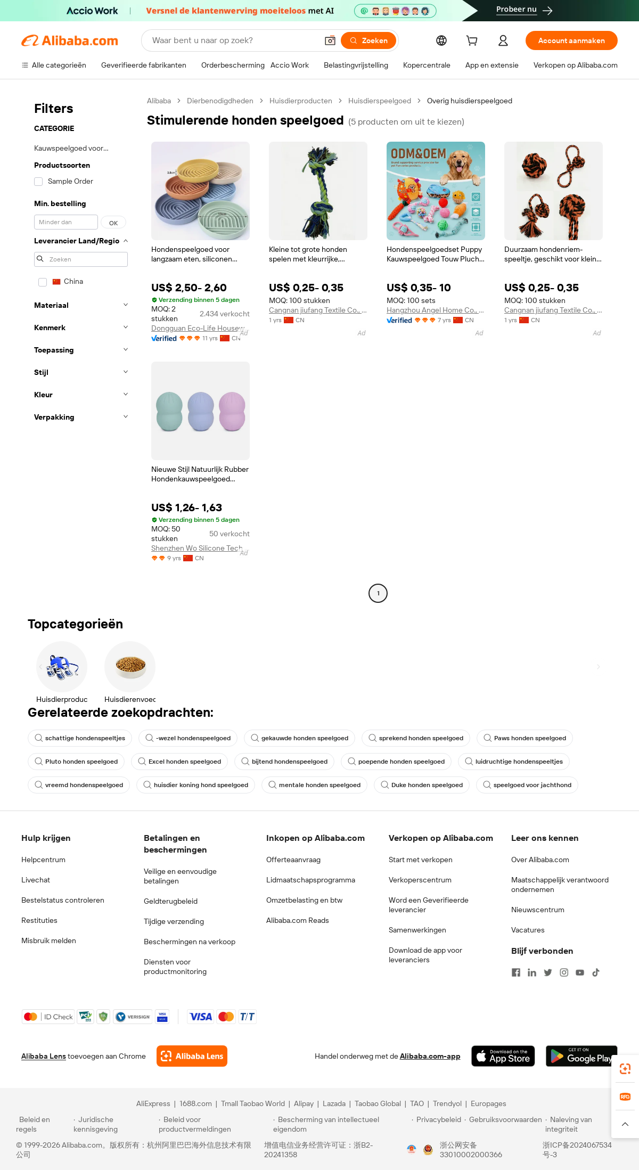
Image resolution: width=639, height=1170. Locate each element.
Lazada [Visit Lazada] (334, 1103)
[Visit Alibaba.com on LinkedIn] (532, 972)
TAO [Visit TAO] (417, 1103)
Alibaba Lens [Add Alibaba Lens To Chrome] (43, 1056)
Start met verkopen (421, 859)
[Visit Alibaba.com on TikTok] (596, 972)
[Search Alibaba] (233, 40)
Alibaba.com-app (430, 1056)
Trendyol (447, 1103)
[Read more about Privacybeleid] (436, 1124)
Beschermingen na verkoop (189, 941)
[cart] (474, 42)
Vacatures (528, 930)
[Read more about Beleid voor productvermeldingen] (214, 1124)
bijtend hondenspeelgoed (284, 761)
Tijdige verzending (174, 921)
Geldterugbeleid (171, 901)
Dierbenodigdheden (220, 100)
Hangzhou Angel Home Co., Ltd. (436, 310)
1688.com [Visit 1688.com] (195, 1103)
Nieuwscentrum (537, 909)
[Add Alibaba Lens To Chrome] (192, 1056)
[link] (625, 1069)
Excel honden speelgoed (179, 761)
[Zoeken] (368, 40)
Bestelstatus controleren (62, 900)
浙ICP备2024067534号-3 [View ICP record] (577, 1150)
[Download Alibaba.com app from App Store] (503, 1056)
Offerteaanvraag (293, 859)
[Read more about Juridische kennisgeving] (114, 1124)
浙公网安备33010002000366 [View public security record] (471, 1150)
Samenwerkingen (417, 930)
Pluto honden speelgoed (76, 761)
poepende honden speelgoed (396, 761)
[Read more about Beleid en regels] (43, 1124)
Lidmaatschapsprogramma (310, 880)
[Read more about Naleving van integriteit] (584, 1124)
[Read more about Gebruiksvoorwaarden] (503, 1124)
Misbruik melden (48, 940)
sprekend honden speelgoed (415, 738)
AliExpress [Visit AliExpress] (153, 1103)
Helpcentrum (43, 859)
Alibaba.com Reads (297, 920)
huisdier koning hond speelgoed (195, 785)
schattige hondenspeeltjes (80, 738)
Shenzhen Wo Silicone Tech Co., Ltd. (200, 548)
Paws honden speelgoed (525, 738)
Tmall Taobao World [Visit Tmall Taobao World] (253, 1103)
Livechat (35, 880)
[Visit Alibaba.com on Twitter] (548, 972)
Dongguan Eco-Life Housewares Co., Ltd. (200, 328)
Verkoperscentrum (420, 880)
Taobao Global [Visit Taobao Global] (378, 1103)
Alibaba (159, 100)
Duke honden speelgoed (422, 785)
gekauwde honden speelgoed (299, 738)
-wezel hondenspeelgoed (188, 738)
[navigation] (81, 348)
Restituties (39, 920)
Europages (488, 1103)
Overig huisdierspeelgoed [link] (469, 100)
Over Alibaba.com (540, 859)
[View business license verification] (411, 1149)
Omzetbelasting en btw (304, 900)
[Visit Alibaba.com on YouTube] (580, 972)
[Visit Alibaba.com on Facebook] (516, 972)
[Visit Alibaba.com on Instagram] (564, 972)
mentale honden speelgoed (314, 785)
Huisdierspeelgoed (379, 100)
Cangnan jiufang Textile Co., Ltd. (318, 310)
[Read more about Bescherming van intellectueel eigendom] (340, 1124)
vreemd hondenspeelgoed (79, 785)
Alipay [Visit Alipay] (304, 1103)
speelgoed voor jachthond (527, 785)
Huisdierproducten (300, 100)
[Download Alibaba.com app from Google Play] (582, 1056)
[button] (330, 40)
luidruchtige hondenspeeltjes (514, 761)
